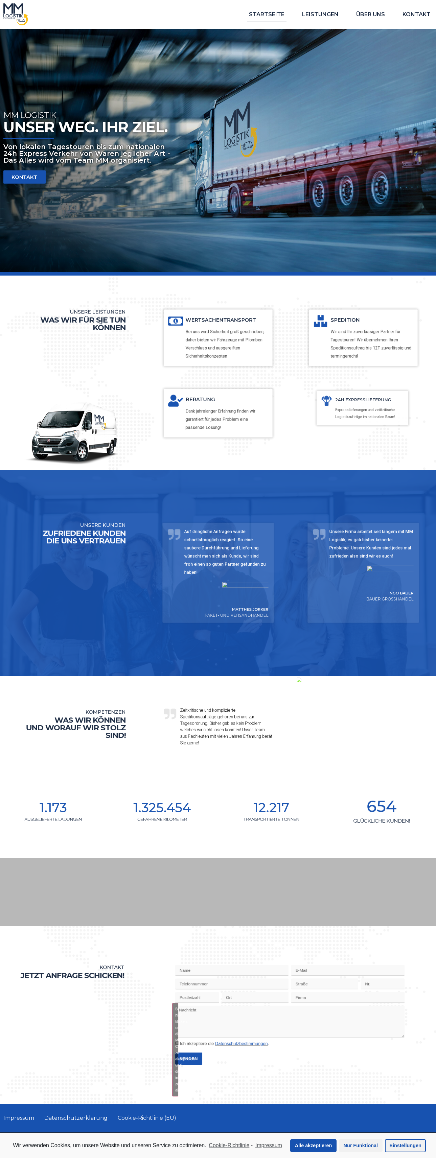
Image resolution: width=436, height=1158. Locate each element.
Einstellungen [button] (405, 1145)
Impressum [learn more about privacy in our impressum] (268, 1145)
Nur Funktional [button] (361, 1145)
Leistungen (320, 14)
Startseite (266, 14)
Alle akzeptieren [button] (313, 1145)
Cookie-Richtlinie (229, 1145)
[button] (24, 177)
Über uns (370, 14)
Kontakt (417, 14)
